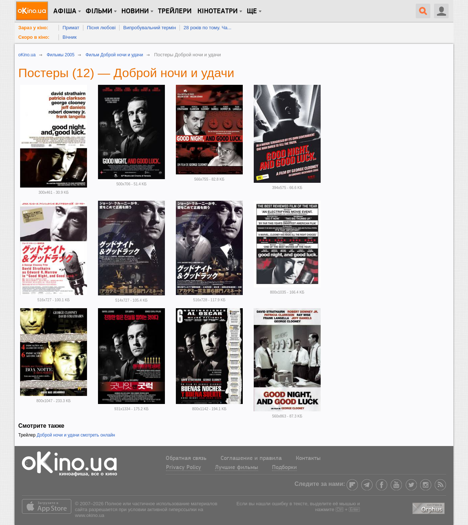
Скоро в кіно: (33, 37)
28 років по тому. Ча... (207, 27)
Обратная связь (186, 458)
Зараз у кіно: (33, 27)
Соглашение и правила (251, 458)
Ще (252, 11)
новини (135, 11)
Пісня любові (101, 27)
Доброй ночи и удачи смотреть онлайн (76, 435)
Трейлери (175, 11)
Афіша (64, 11)
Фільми (99, 11)
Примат (71, 27)
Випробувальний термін (149, 27)
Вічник (69, 37)
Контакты (308, 458)
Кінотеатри (217, 11)
